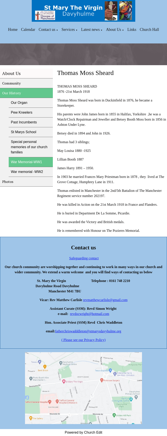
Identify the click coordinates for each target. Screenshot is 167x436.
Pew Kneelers (21, 112)
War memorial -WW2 (27, 172)
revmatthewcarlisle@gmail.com (105, 300)
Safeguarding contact (84, 258)
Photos (7, 181)
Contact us (47, 29)
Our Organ (19, 102)
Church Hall (149, 29)
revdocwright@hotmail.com (89, 314)
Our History (11, 93)
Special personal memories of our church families (29, 147)
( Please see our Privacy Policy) (83, 340)
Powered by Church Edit (83, 432)
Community (11, 83)
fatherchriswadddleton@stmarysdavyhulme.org (88, 331)
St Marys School (23, 132)
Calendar (28, 29)
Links (131, 29)
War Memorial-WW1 (26, 162)
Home (13, 29)
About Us (113, 29)
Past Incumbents (24, 122)
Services (68, 29)
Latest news (90, 29)
